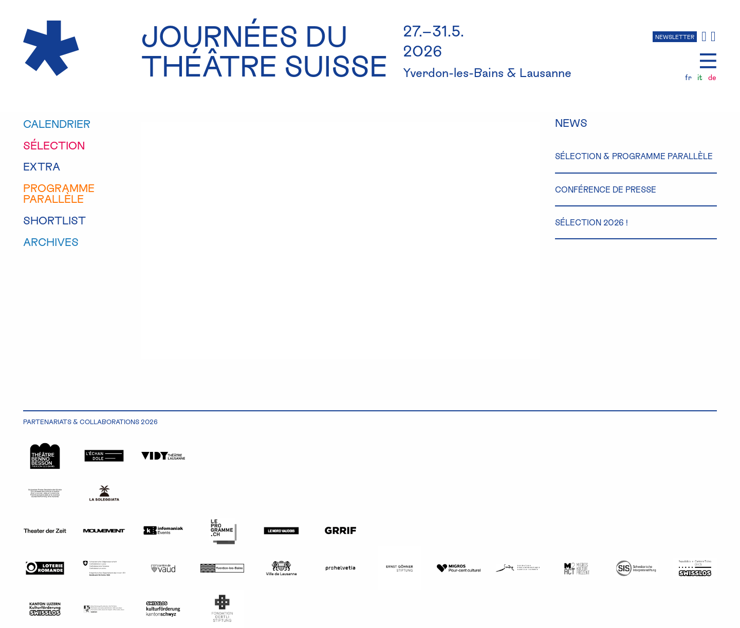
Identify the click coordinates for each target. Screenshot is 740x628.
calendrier (56, 123)
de (712, 77)
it (699, 77)
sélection (54, 145)
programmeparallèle (59, 193)
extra (41, 166)
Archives (51, 242)
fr (688, 77)
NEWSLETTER (674, 36)
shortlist (54, 220)
